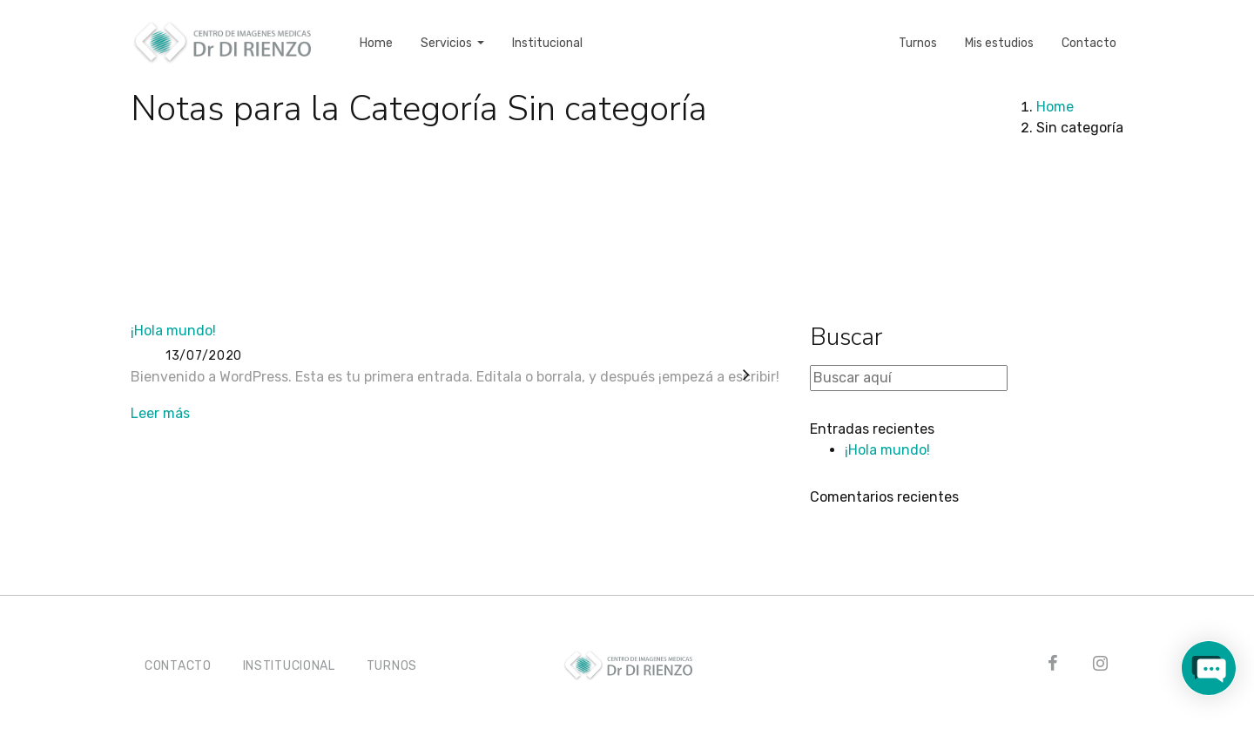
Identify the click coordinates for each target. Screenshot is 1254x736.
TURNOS (392, 665)
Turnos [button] (918, 31)
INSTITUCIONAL (289, 665)
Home (1055, 106)
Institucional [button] (547, 31)
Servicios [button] (448, 31)
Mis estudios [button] (999, 31)
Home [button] (376, 31)
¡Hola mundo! (173, 330)
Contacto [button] (1089, 31)
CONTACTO (178, 665)
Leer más (160, 413)
